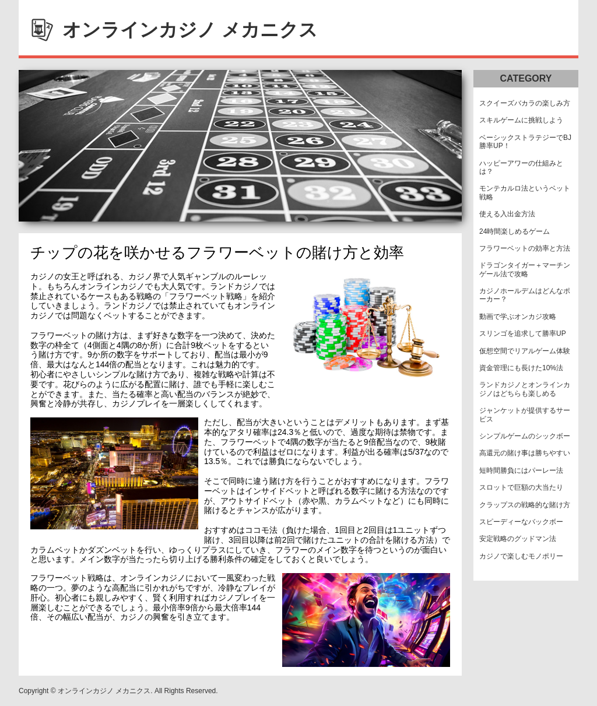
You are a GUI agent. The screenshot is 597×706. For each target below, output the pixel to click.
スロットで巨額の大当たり (521, 487)
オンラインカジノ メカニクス (190, 29)
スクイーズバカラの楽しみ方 (524, 103)
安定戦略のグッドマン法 (517, 539)
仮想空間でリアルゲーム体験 (524, 351)
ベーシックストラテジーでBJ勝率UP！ (525, 142)
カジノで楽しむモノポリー (521, 556)
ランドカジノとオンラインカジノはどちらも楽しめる (524, 389)
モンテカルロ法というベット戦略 (524, 192)
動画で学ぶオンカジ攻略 (517, 316)
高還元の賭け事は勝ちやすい (524, 453)
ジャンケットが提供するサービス (524, 414)
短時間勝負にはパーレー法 (521, 470)
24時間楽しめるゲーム (514, 231)
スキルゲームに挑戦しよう (521, 120)
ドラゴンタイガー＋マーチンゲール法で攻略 (524, 269)
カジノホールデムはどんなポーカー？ (524, 295)
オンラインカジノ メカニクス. (105, 691)
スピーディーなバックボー (521, 522)
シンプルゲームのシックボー (524, 436)
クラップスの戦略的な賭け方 (524, 505)
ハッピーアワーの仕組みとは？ (521, 167)
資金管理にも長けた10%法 (521, 368)
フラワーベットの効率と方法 (524, 248)
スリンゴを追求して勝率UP (522, 333)
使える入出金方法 (507, 214)
